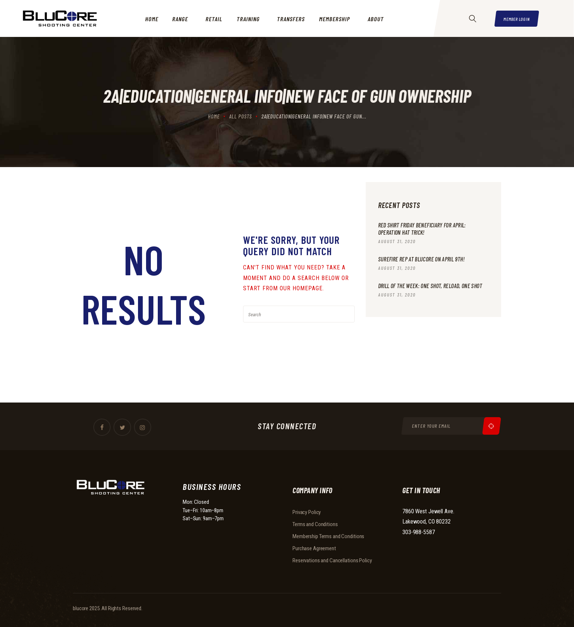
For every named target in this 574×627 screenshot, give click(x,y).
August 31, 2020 (397, 242)
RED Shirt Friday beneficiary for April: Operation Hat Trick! (425, 229)
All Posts (240, 116)
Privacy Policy (306, 512)
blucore (80, 608)
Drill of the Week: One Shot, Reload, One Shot (427, 290)
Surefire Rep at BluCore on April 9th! (423, 259)
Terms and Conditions (315, 524)
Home (214, 116)
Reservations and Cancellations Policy (332, 560)
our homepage (301, 288)
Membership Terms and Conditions (328, 536)
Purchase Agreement (314, 548)
